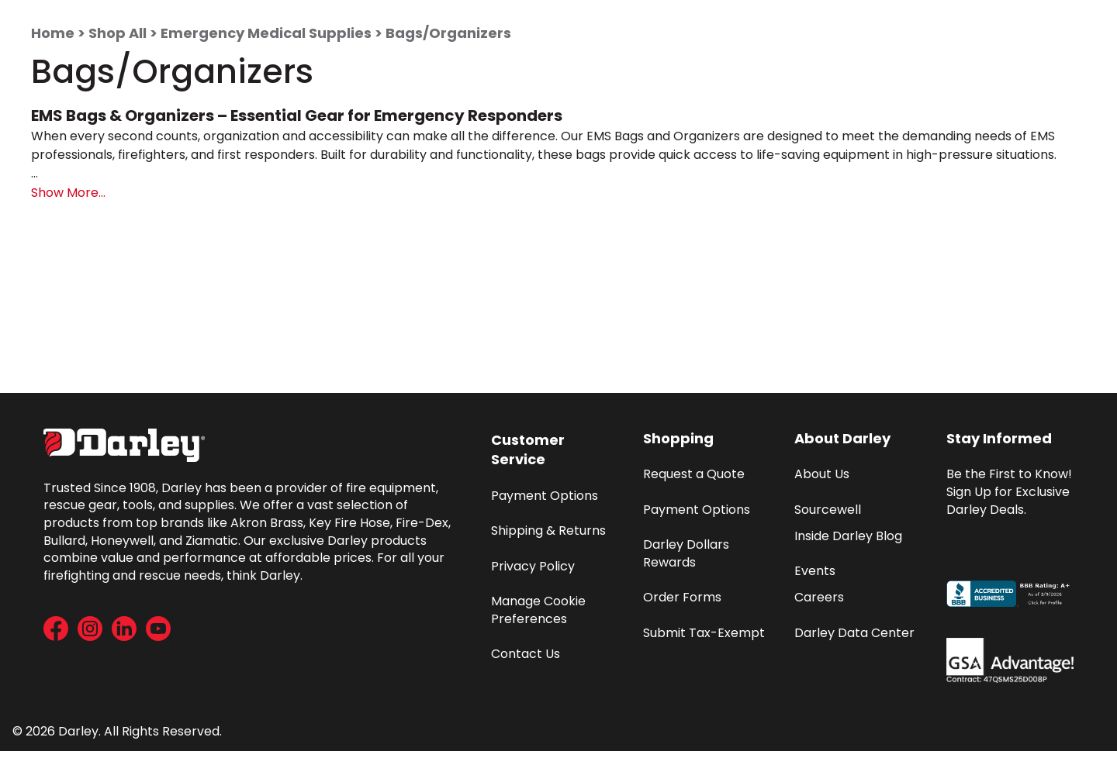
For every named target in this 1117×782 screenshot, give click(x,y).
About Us (821, 474)
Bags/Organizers (448, 33)
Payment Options (544, 496)
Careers (819, 597)
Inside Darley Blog (848, 536)
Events (814, 571)
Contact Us (525, 654)
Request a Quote (694, 474)
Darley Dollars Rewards (687, 553)
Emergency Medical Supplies (266, 33)
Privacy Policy (533, 566)
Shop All (117, 33)
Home (52, 33)
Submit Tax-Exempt (704, 633)
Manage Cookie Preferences (540, 610)
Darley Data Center (854, 633)
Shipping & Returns (548, 530)
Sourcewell (827, 509)
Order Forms (682, 597)
